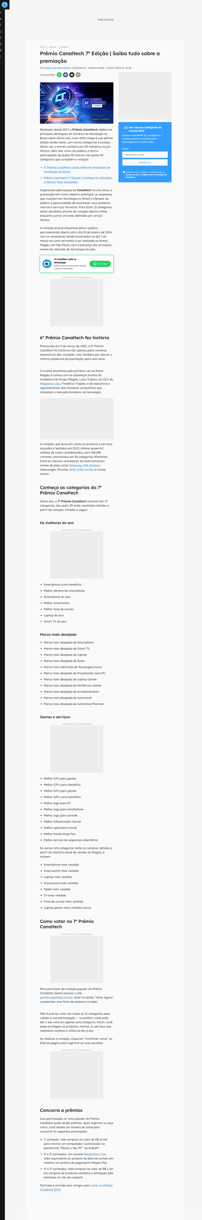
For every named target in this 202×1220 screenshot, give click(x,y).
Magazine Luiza (50, 383)
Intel (80, 469)
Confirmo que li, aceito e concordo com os (146, 175)
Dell (85, 465)
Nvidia (89, 469)
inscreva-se (145, 162)
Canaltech (64, 47)
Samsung (75, 465)
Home (42, 47)
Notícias (52, 47)
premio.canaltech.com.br (56, 997)
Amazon (94, 465)
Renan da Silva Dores (57, 67)
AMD (72, 469)
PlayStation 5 (93, 1154)
